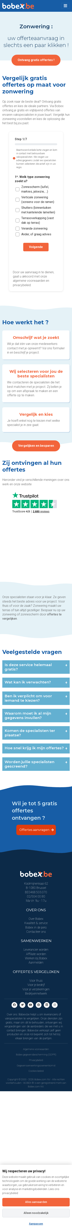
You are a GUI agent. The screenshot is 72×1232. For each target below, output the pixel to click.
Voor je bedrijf (36, 985)
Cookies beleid (36, 1070)
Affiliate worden (36, 954)
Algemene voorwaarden (36, 1049)
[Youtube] (30, 1005)
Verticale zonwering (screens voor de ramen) (37, 199)
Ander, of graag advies (36, 234)
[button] (65, 5)
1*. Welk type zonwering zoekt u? (32, 179)
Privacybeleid (36, 1060)
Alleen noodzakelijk (36, 1212)
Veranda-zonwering (34, 228)
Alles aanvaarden (36, 1202)
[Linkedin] (47, 1005)
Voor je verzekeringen (36, 989)
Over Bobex (36, 919)
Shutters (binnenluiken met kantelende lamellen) (38, 210)
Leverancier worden (36, 949)
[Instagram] (55, 1005)
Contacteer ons (36, 932)
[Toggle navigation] (65, 6)
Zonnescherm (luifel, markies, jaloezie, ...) (35, 189)
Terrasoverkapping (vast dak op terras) (37, 220)
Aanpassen (36, 1223)
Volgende (36, 247)
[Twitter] (22, 1005)
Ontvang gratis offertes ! (36, 60)
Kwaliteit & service (36, 923)
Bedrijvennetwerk (36, 993)
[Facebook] (14, 1005)
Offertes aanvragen (36, 830)
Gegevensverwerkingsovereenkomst (36, 1065)
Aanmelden (36, 962)
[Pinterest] (38, 1005)
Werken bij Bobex (36, 958)
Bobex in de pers (36, 927)
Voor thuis (36, 980)
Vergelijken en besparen (36, 446)
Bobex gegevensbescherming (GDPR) (36, 1054)
